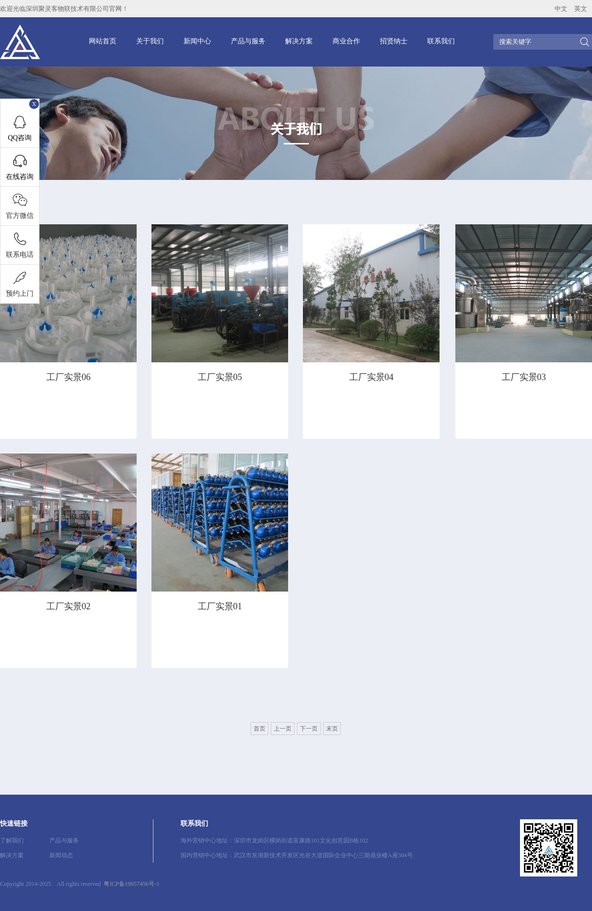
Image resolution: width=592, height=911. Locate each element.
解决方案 (299, 41)
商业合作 (346, 41)
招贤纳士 (393, 41)
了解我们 (12, 840)
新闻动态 (61, 855)
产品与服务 (248, 41)
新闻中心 (197, 41)
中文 (561, 8)
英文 (580, 8)
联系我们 (441, 41)
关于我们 (150, 41)
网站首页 (102, 41)
